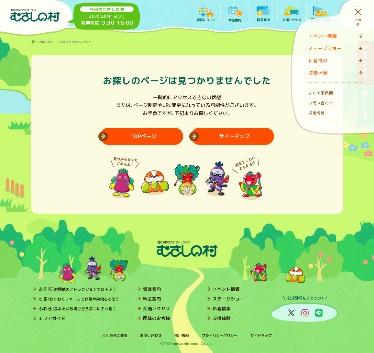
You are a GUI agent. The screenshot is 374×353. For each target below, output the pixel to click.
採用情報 (181, 335)
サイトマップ (261, 335)
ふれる (77, 308)
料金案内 (152, 299)
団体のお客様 (156, 318)
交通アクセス (156, 308)
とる (78, 299)
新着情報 (222, 308)
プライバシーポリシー (219, 335)
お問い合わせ (150, 335)
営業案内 (152, 289)
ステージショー (228, 299)
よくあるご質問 (114, 335)
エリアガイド (52, 318)
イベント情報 (226, 289)
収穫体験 (222, 318)
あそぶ (77, 289)
